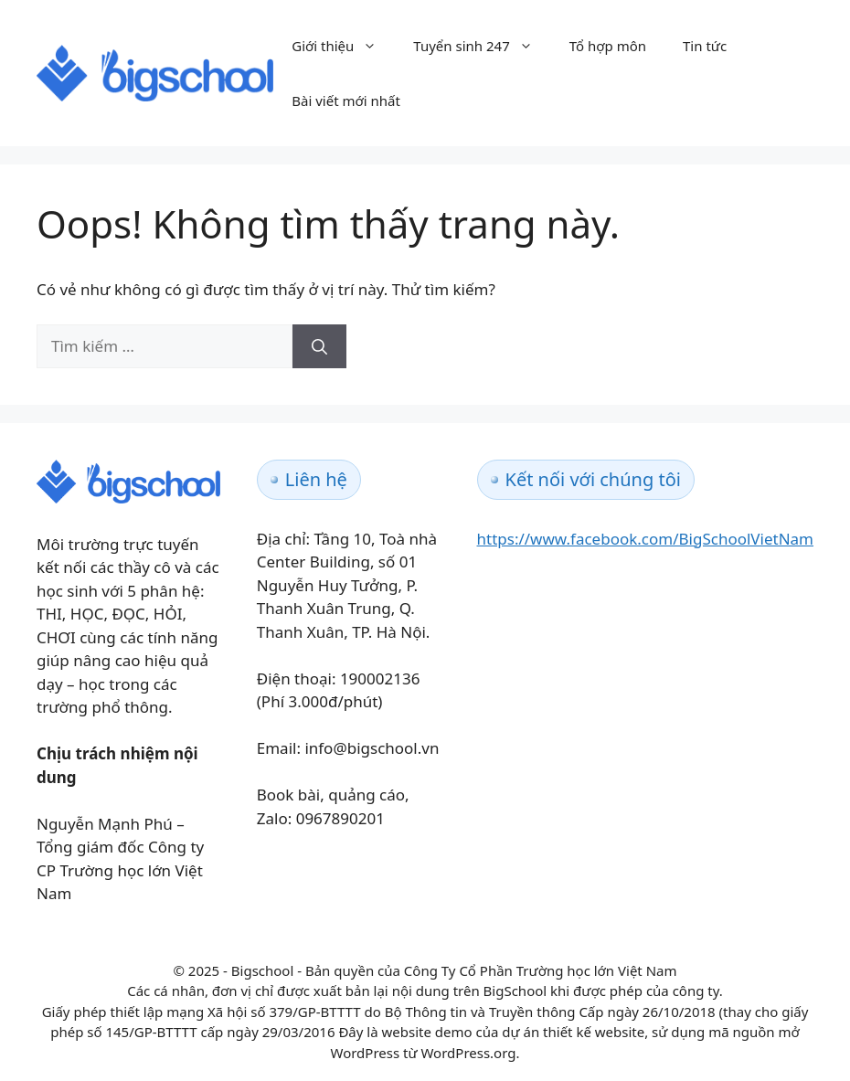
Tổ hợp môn (607, 46)
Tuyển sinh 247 (481, 45)
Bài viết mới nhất (346, 100)
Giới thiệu (343, 45)
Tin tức (705, 46)
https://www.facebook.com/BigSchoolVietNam (645, 538)
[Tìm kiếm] (319, 346)
